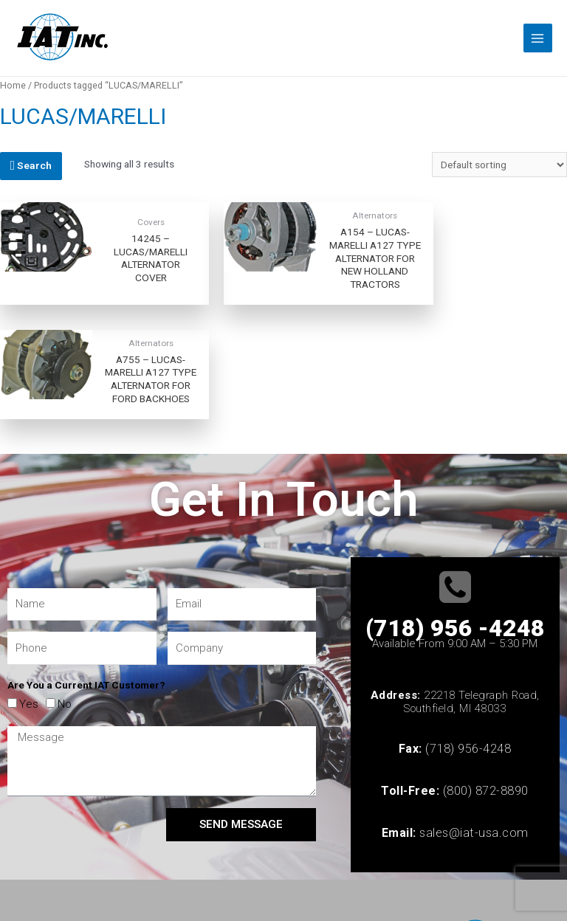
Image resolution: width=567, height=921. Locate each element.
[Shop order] (499, 164)
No (65, 616)
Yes (28, 616)
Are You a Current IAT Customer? (86, 597)
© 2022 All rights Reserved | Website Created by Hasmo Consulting (153, 856)
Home (13, 85)
